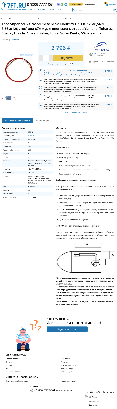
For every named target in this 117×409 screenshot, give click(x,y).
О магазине (65, 359)
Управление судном (68, 381)
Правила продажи (13, 359)
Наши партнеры (67, 368)
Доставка (42, 9)
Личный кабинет (90, 4)
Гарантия (64, 362)
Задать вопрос (67, 329)
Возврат (9, 368)
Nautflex (31, 136)
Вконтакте (95, 401)
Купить (67, 57)
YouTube (94, 405)
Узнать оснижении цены (110, 61)
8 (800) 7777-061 (40, 4)
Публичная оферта (13, 372)
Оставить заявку (76, 4)
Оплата (52, 9)
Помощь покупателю (69, 365)
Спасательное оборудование (17, 381)
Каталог (31, 9)
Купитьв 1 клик (95, 62)
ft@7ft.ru (92, 397)
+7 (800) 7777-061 (44, 390)
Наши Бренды (66, 372)
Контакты (62, 9)
